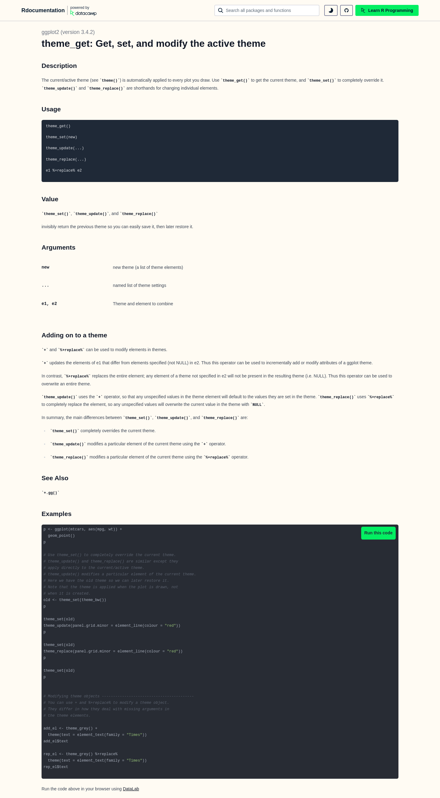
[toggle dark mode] (331, 10)
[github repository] (346, 10)
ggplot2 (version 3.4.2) (68, 32)
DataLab (131, 788)
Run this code (378, 532)
